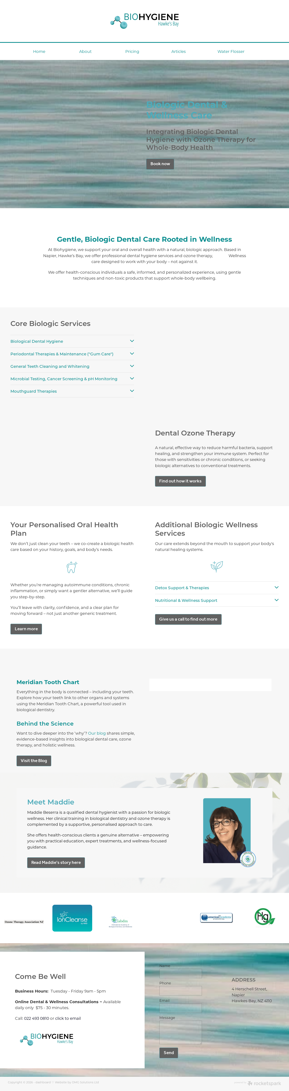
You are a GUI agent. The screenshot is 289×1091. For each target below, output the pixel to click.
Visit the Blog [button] (34, 761)
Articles (178, 51)
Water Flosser (230, 51)
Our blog (97, 733)
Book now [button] (160, 164)
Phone (165, 983)
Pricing (132, 51)
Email (164, 1000)
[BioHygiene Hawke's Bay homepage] (144, 21)
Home (39, 51)
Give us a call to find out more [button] (188, 619)
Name (164, 966)
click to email (68, 1018)
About (85, 51)
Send (169, 1053)
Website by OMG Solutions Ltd (77, 1082)
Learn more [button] (26, 629)
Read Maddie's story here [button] (56, 862)
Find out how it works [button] (180, 481)
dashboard (43, 1082)
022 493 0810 (36, 1018)
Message (167, 1018)
